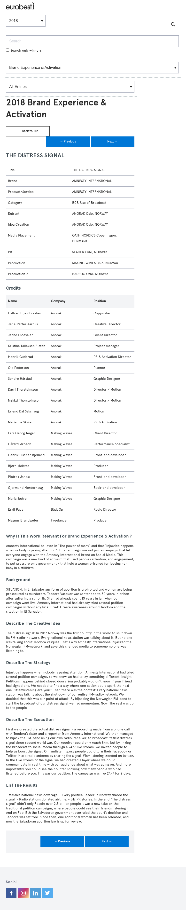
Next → (112, 141)
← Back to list (28, 131)
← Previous (68, 141)
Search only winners (23, 50)
